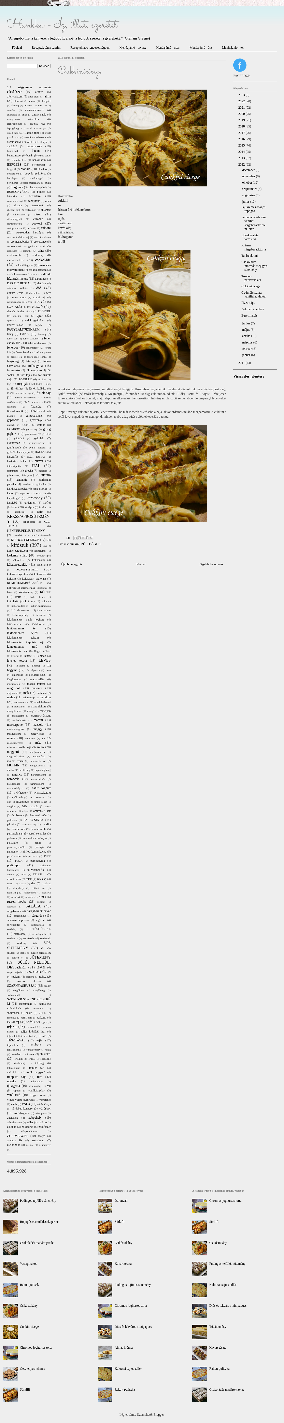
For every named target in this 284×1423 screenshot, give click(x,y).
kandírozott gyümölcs (34, 484)
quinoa (10, 874)
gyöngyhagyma (37, 443)
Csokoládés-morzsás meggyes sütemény (254, 265)
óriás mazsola (30, 806)
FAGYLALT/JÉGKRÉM (23, 329)
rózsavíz (46, 892)
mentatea (30, 738)
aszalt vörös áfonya (37, 142)
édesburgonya (14, 302)
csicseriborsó (14, 246)
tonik (48, 1049)
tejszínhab (31, 1027)
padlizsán (12, 820)
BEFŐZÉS (14, 164)
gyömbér (38, 438)
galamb (11, 415)
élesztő (37, 306)
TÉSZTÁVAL (16, 1040)
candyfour (34, 200)
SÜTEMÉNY (40, 957)
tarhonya (11, 1017)
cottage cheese (14, 228)
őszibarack (18, 815)
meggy (37, 729)
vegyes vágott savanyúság (21, 1099)
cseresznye (40, 241)
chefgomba (30, 210)
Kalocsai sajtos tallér (128, 1368)
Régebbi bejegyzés (211, 564)
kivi (45, 546)
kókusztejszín (27, 569)
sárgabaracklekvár (39, 911)
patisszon (12, 838)
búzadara (35, 196)
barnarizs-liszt (19, 160)
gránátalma (31, 434)
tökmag (39, 1063)
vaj (49, 1085)
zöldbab (11, 1126)
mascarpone (15, 724)
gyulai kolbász (37, 447)
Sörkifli (25, 1389)
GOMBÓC (13, 429)
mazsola (37, 724)
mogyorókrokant (15, 756)
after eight (33, 96)
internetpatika (14, 466)
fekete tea (16, 356)
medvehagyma (15, 729)
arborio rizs (37, 123)
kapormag (25, 493)
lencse (28, 655)
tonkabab (16, 1054)
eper (40, 315)
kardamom (30, 502)
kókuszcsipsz (44, 555)
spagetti (11, 952)
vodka (26, 1104)
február (247, 348)
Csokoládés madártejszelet (37, 1242)
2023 (242, 95)
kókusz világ (17, 555)
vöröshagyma (22, 1113)
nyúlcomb (17, 797)
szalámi (16, 976)
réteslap (41, 879)
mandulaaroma (21, 702)
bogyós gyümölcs (35, 173)
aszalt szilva (14, 141)
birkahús (42, 169)
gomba (41, 424)
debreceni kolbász (17, 288)
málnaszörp (28, 697)
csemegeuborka (20, 241)
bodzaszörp (13, 173)
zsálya (41, 1135)
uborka (11, 1081)
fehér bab (12, 338)
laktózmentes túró (22, 646)
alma (47, 96)
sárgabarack (14, 911)
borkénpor (12, 178)
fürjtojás (22, 383)
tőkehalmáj (19, 1063)
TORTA (45, 1054)
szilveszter (38, 1008)
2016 (242, 139)
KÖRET (45, 592)
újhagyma (13, 1085)
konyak (11, 587)
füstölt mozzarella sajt (19, 393)
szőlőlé (42, 1013)
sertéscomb (13, 924)
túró (39, 1076)
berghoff (11, 169)
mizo (40, 747)
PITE (47, 856)
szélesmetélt (13, 995)
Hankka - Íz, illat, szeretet (62, 25)
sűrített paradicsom (41, 952)
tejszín (12, 1026)
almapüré (46, 101)
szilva (42, 1003)
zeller (30, 1122)
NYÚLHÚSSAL (37, 797)
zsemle (30, 1145)
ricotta (22, 883)
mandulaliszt (38, 706)
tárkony (41, 1017)
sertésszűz (45, 938)
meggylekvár (37, 733)
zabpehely (35, 1117)
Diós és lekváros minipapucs (133, 1326)
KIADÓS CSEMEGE (25, 539)
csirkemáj (37, 255)
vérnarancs (45, 1099)
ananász (11, 110)
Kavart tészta (123, 1263)
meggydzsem (14, 733)
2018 (242, 126)
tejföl (30, 1022)
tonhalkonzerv (33, 1049)
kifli (48, 540)
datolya (41, 283)
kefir (40, 511)
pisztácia (33, 856)
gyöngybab (13, 442)
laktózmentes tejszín (23, 637)
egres (29, 302)
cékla (48, 201)
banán (29, 155)
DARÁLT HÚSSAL (19, 283)
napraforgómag (43, 770)
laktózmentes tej (21, 628)
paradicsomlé (38, 829)
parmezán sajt (15, 833)
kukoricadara (18, 606)
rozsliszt (15, 897)
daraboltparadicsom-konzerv (22, 274)
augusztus (249, 195)
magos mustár (36, 683)
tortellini (18, 1058)
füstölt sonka (31, 402)
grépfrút (46, 434)
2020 (242, 114)
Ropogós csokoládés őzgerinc (39, 1221)
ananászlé (12, 114)
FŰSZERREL (38, 411)
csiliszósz (12, 250)
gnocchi (11, 425)
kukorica (46, 601)
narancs (17, 774)
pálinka (11, 824)
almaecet (18, 101)
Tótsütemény (217, 1326)
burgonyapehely (38, 187)
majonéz (37, 688)
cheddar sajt (13, 210)
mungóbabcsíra (37, 765)
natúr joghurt (41, 788)
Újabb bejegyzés (71, 564)
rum (41, 897)
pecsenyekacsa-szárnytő (34, 838)
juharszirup (13, 475)
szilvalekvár (14, 1008)
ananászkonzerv (34, 110)
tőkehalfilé (45, 1058)
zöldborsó (27, 1126)
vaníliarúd (13, 1095)
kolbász (11, 578)
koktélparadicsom (17, 550)
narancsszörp (37, 783)
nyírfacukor (21, 792)
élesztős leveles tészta (19, 311)
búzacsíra (12, 196)
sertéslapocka (39, 934)
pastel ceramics (37, 833)
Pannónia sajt (29, 824)
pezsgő (40, 847)
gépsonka (13, 420)
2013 (242, 158)
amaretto (42, 105)
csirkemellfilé (16, 260)
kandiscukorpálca (17, 488)
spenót (23, 952)
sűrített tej (17, 957)
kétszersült (45, 535)
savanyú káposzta (18, 920)
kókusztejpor (44, 564)
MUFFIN (13, 765)
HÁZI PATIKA (36, 456)
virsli (14, 1104)
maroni (38, 720)
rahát (23, 874)
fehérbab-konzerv (37, 343)
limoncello (17, 674)
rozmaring (12, 892)
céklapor (17, 205)
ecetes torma (19, 297)
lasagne (15, 656)
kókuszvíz (40, 574)
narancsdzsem (38, 774)
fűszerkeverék (15, 411)
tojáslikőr (12, 1045)
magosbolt (14, 688)
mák (26, 692)
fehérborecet (32, 347)
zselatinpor (13, 1144)
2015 (242, 145)
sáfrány (41, 901)
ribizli (10, 883)
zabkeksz (12, 1117)
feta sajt (31, 361)
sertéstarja (12, 938)
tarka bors (26, 1017)
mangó (30, 711)
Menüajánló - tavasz (132, 47)
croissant (31, 228)
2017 (242, 133)
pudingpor (13, 865)
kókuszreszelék (17, 564)
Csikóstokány (29, 1305)
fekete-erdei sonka (36, 356)
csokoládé (43, 260)
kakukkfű (21, 479)
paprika (46, 824)
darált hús (41, 278)
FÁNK (24, 334)
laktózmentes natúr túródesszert (26, 624)
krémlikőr (13, 601)
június (246, 323)
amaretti (28, 105)
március (247, 342)
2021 (242, 107)
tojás (39, 1040)
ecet (48, 292)
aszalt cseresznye (36, 128)
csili (43, 246)
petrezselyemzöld (16, 847)
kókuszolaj (38, 560)
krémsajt (30, 601)
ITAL (36, 465)
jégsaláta (42, 470)
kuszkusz (40, 615)
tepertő (42, 1036)
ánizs (24, 114)
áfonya (39, 91)
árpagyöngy (13, 128)
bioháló (25, 169)
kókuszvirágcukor (17, 574)
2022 (242, 101)
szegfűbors (18, 990)
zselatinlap (38, 1140)
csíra (41, 250)
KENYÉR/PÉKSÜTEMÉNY (26, 530)
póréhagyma (37, 860)
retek (29, 879)
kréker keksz (37, 597)
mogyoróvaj (39, 756)
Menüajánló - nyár (168, 47)
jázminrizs (12, 470)
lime (48, 670)
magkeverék (13, 684)
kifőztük (19, 545)
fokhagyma (35, 365)
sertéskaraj (20, 933)
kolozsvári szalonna (34, 578)
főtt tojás (26, 375)
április (246, 336)
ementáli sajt (20, 316)
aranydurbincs (14, 123)
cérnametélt (37, 205)
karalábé (12, 502)
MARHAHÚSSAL (41, 715)
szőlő (29, 1012)
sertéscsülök (37, 924)
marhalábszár (19, 720)
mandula (45, 697)
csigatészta (31, 246)
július (246, 201)
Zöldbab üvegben (252, 309)
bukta (48, 182)
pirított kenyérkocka (34, 851)
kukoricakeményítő (41, 606)
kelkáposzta (29, 521)
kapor (10, 493)
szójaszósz (13, 1012)
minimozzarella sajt (19, 747)
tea (9, 1022)
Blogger (159, 1414)
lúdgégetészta (14, 679)
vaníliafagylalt (36, 1090)
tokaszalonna (14, 1049)
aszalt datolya (14, 133)
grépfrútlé (19, 438)
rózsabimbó (30, 892)
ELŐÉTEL (44, 311)
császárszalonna (42, 237)
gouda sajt (32, 429)
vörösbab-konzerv (22, 1108)
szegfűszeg (39, 990)
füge (9, 384)
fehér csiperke (30, 338)
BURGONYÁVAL (18, 191)
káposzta (41, 493)
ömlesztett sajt (42, 810)
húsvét (39, 461)
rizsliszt (46, 883)
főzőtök (42, 379)
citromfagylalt (14, 219)
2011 (241, 363)
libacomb (21, 665)
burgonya (17, 187)
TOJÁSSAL (36, 1045)
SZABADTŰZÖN (40, 972)
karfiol (47, 502)
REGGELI (39, 874)
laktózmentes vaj (17, 651)
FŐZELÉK (25, 379)
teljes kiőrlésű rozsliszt (20, 1036)
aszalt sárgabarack (35, 137)
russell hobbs (16, 901)
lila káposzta (33, 670)
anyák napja (39, 114)
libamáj (36, 665)
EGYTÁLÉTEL (16, 306)
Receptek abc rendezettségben (90, 47)
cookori (37, 223)
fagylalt (39, 325)
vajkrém (17, 1090)
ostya (25, 811)
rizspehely (18, 888)
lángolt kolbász (42, 651)
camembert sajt (15, 201)
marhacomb (18, 715)
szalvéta (30, 976)
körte (18, 596)
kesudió (18, 535)
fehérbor (12, 347)
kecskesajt (20, 511)
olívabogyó (22, 801)
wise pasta (40, 1113)
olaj (9, 801)
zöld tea (43, 1122)
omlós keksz (40, 801)
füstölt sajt (44, 393)
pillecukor (12, 851)
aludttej (15, 105)
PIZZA (18, 860)
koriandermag (28, 587)
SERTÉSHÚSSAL (39, 929)
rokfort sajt (38, 888)
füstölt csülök (43, 384)
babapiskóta (34, 146)
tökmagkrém (13, 1068)
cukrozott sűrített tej (18, 237)
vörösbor (45, 1108)
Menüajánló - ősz (201, 47)
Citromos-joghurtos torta (36, 1347)
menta (11, 738)
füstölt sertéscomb (25, 397)
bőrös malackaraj (31, 182)
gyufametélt (14, 447)
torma (30, 1054)
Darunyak (121, 1200)
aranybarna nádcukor (23, 119)
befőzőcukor (38, 164)
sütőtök (41, 967)
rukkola (29, 897)
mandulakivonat (42, 702)
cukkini (75, 544)
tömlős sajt (36, 1067)
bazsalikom (39, 160)
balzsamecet (14, 155)
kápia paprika (40, 488)
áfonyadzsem (15, 96)
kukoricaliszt (44, 610)
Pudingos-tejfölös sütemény (38, 1200)
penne (38, 842)
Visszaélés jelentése (248, 376)
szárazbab (45, 976)
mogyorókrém (37, 752)
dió (38, 288)
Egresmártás (249, 315)
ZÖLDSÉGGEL (91, 544)
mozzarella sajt (38, 761)
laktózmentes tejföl (22, 633)
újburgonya (37, 1081)
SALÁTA (33, 906)
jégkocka (27, 470)
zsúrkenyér (45, 1145)
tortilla (31, 1058)
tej (17, 1022)
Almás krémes (124, 1347)
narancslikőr (13, 783)
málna (11, 697)
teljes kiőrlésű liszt (33, 1031)
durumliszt (35, 293)
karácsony (35, 498)
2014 (242, 151)
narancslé (13, 779)
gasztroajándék (34, 415)
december (249, 170)
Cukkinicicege (250, 286)
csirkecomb (13, 255)
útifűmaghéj (35, 1086)
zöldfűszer (45, 1126)
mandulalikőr (18, 706)
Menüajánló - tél (233, 47)
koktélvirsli (40, 550)
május (246, 329)
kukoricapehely (20, 615)
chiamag (46, 209)
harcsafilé (12, 456)
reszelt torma (14, 879)
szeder (47, 985)
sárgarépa (38, 915)
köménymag (26, 592)
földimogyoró (34, 370)
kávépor (29, 507)
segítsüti (40, 920)
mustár (10, 770)
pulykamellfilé (35, 869)
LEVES (45, 660)
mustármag (24, 770)
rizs (33, 883)
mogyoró (13, 751)
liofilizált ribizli (37, 674)
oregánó (11, 806)
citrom (38, 214)
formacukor (14, 370)
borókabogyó (36, 178)
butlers (41, 191)
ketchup (31, 535)
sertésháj (11, 929)
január (246, 355)
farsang (42, 334)
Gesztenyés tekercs (32, 1368)
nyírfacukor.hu (42, 792)
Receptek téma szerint (46, 47)
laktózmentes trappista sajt (25, 642)
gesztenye (36, 420)
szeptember (250, 188)
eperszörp (12, 320)
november (249, 176)
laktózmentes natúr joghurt (25, 619)
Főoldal (17, 47)
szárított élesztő (29, 981)
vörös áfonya (44, 1104)
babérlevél (12, 151)
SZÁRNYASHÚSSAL (22, 985)
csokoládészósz (38, 269)
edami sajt (39, 297)
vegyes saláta (37, 1095)
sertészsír (28, 938)
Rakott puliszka (30, 1284)
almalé (32, 101)
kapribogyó (13, 498)
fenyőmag (13, 361)
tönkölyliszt (13, 1072)
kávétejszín (45, 507)
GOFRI (26, 425)
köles (10, 592)
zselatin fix (14, 1140)
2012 (242, 164)
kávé (14, 507)
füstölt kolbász (37, 388)
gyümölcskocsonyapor (18, 452)
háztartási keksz (17, 461)
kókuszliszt (18, 560)
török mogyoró (35, 1072)
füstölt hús (17, 388)
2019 (242, 120)
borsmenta (12, 182)
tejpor (44, 1022)
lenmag (42, 655)
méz (38, 742)
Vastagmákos (28, 1263)
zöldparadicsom (29, 1131)
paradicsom (18, 829)
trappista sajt (16, 1076)
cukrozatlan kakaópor (30, 232)
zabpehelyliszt (14, 1122)
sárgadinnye (20, 915)
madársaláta (37, 679)
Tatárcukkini (249, 255)
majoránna (12, 693)
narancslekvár (38, 779)
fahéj (10, 334)
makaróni (41, 693)
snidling (21, 943)
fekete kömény (23, 352)
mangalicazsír (14, 711)
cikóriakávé (19, 214)
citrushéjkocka (14, 223)
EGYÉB (41, 301)
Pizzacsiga (248, 302)
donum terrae (15, 292)
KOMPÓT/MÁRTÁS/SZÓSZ (24, 583)
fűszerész (36, 406)
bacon (36, 150)
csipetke (27, 250)
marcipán (45, 711)
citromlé (38, 218)
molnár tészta (15, 761)
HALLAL (41, 452)
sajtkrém (11, 906)
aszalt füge (33, 132)
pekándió (12, 842)
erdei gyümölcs (35, 320)
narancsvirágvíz (15, 788)
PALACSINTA (33, 820)
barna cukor (44, 155)
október (247, 182)
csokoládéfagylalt (24, 265)
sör (43, 948)
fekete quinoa (43, 352)
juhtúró (46, 475)
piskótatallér (14, 856)
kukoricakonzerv (21, 610)
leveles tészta (17, 660)
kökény (43, 587)
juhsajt (31, 475)
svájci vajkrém (15, 972)
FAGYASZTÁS (15, 325)
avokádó (12, 146)
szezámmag (25, 1003)
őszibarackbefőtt (38, 815)
